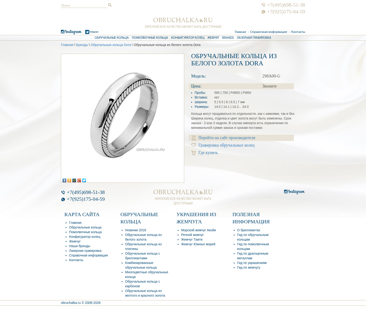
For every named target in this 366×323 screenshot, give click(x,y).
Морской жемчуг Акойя (198, 230)
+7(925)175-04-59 (286, 11)
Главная (240, 32)
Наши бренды (79, 246)
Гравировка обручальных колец (223, 145)
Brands (228, 38)
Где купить (204, 153)
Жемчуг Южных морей (198, 244)
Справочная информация (268, 32)
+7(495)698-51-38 (286, 4)
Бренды (82, 45)
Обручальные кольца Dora (111, 45)
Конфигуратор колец (187, 38)
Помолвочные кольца (150, 38)
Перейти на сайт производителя (223, 138)
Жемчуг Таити (191, 239)
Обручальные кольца (112, 38)
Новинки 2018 (135, 230)
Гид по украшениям (252, 263)
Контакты (298, 32)
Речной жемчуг (192, 235)
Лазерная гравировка (254, 38)
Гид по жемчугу (248, 267)
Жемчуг (213, 38)
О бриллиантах (248, 230)
